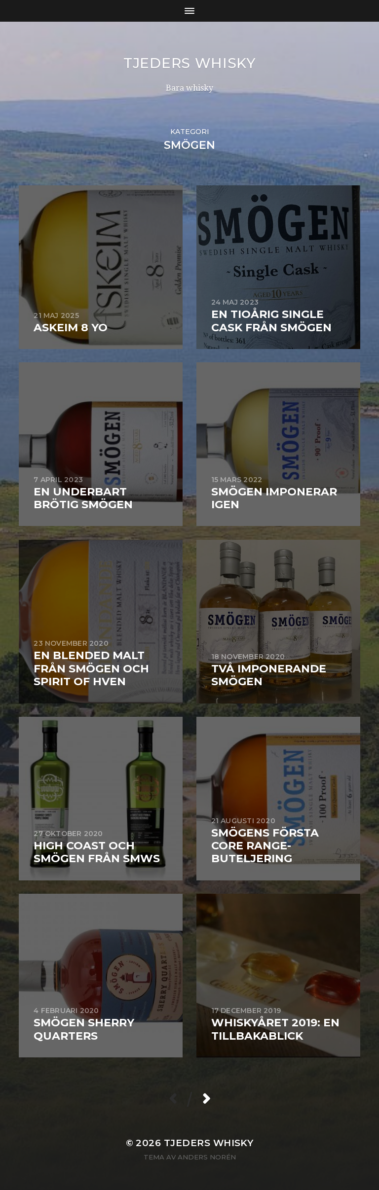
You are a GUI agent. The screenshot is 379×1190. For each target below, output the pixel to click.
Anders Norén (207, 1157)
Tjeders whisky (189, 63)
